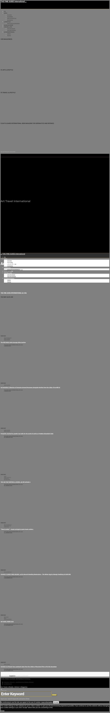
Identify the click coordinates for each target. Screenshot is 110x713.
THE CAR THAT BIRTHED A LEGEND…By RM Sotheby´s (16, 482)
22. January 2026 (8, 485)
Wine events (7, 340)
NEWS (9, 33)
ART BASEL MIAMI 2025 (7, 621)
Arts (5, 13)
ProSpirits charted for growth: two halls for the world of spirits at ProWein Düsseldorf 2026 (27, 433)
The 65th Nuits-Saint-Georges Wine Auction (13, 342)
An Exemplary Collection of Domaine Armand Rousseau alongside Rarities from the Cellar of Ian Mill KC (30, 387)
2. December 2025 (8, 577)
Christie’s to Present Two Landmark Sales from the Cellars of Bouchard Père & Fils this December (29, 666)
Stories (9, 35)
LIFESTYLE (7, 21)
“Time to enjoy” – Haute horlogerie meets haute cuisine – (17, 529)
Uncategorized (8, 337)
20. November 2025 (8, 670)
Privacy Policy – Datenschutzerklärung (19, 682)
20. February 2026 (8, 437)
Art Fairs (9, 14)
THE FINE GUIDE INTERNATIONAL (16, 679)
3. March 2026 (7, 391)
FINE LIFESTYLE (7, 477)
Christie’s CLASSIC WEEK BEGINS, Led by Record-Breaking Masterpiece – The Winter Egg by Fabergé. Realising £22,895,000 (36, 574)
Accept (56, 702)
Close (2, 711)
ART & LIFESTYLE (11, 18)
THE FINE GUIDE (33, 193)
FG (5, 11)
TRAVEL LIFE (8, 27)
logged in (12, 676)
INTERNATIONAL (9, 32)
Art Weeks (10, 16)
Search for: (4, 690)
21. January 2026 (8, 532)
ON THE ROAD (11, 28)
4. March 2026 (7, 345)
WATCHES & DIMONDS (13, 23)
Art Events (10, 20)
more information (47, 702)
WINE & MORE (8, 25)
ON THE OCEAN (11, 30)
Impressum (8, 684)
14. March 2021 (7, 270)
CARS (5, 476)
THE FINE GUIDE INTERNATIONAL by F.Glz (13, 269)
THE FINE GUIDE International (13, 1)
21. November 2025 (8, 625)
